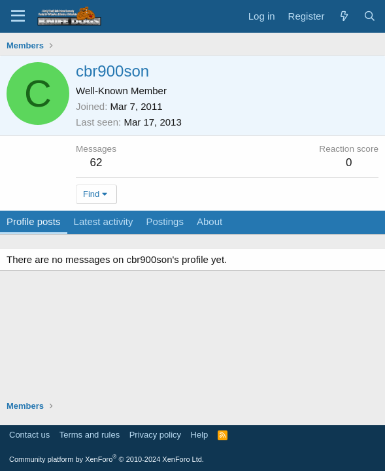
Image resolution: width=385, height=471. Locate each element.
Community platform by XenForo (106, 459)
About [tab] (209, 221)
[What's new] (343, 16)
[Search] (369, 16)
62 (96, 162)
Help (200, 435)
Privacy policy (155, 435)
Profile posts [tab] (34, 221)
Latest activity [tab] (103, 221)
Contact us (29, 435)
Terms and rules (89, 435)
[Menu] (18, 16)
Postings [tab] (165, 221)
